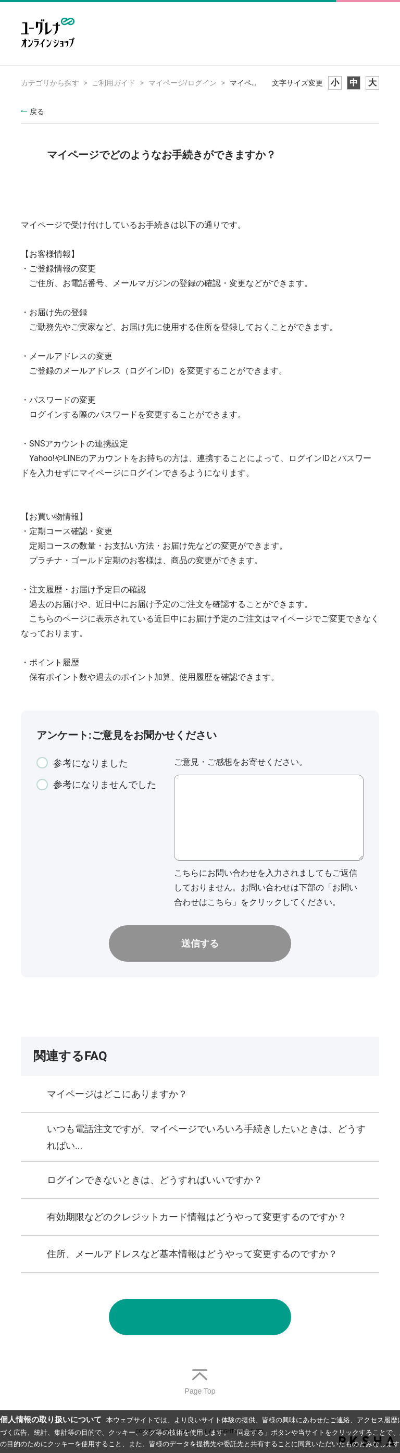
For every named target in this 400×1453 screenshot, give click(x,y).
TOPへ (200, 1382)
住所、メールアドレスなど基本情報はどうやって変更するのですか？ (192, 1253)
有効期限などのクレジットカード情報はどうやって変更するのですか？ (197, 1216)
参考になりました (90, 762)
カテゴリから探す (50, 83)
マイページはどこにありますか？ (117, 1093)
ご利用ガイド (113, 83)
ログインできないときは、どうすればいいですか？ (154, 1179)
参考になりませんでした (104, 784)
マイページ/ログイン (182, 83)
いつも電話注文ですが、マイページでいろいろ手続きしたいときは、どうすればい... (206, 1137)
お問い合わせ (200, 1317)
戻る (37, 111)
